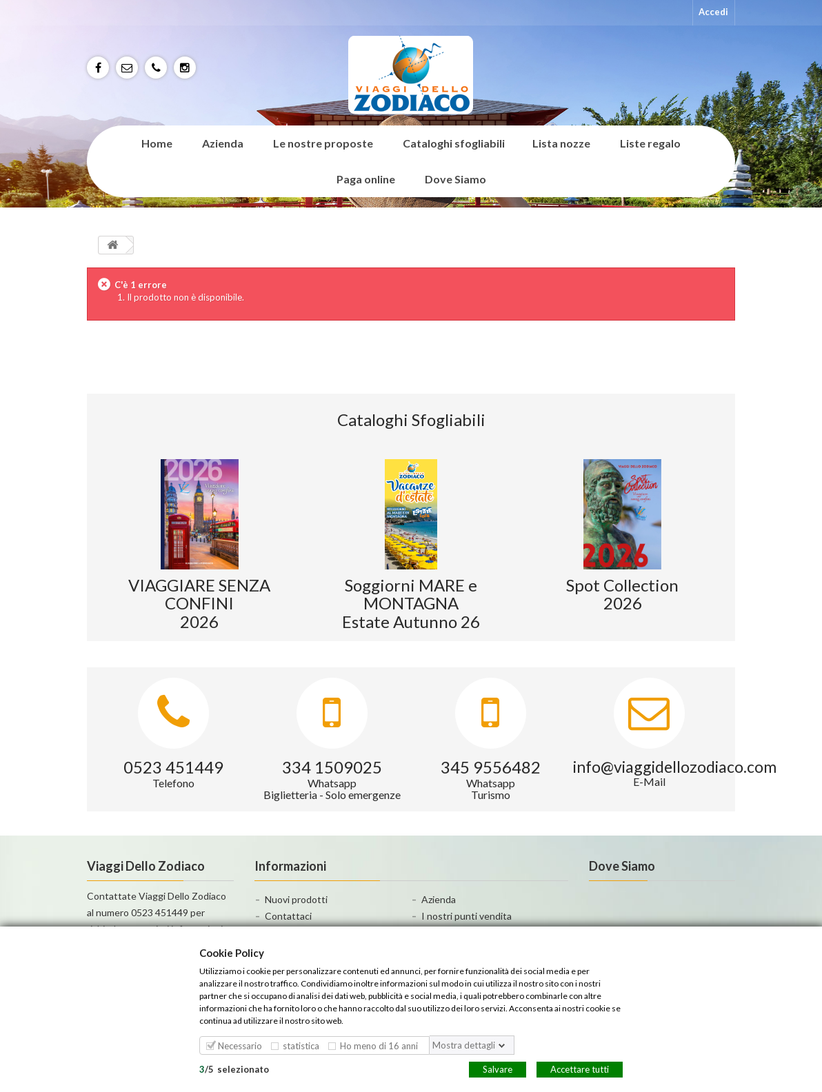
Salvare (497, 1068)
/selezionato (234, 1068)
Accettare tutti (579, 1068)
